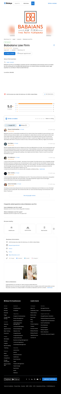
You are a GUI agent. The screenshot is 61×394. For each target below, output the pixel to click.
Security (23, 386)
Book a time (33, 315)
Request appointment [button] (14, 245)
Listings (5, 308)
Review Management (18, 318)
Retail (14, 370)
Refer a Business (44, 331)
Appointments (7, 328)
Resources (33, 317)
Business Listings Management (20, 340)
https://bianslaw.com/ (14, 255)
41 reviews (15, 48)
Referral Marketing (17, 328)
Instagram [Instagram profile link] (35, 258)
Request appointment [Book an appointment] (24, 53)
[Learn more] (30, 272)
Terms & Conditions (8, 386)
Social (5, 326)
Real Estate (16, 368)
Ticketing (6, 347)
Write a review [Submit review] (9, 53)
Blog (32, 319)
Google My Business (18, 335)
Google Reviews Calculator (47, 316)
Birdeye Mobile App (7, 364)
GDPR (27, 386)
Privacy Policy (17, 386)
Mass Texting (7, 331)
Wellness (15, 372)
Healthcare (16, 356)
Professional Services (46, 310)
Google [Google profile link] (11, 258)
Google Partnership (6, 361)
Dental (15, 352)
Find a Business (44, 325)
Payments (6, 333)
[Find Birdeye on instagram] (34, 379)
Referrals (6, 312)
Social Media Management (19, 344)
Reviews (6, 310)
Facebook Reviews (17, 337)
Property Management (18, 363)
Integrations (7, 358)
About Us (33, 308)
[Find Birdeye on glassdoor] (40, 379)
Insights (6, 343)
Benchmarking (7, 345)
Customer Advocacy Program (47, 334)
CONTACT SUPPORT (49, 379)
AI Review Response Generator (48, 318)
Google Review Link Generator (48, 320)
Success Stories (34, 328)
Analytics (6, 355)
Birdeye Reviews (34, 330)
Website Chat (16, 331)
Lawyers (19, 39)
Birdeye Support (44, 329)
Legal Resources (34, 335)
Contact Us (33, 337)
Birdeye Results (34, 333)
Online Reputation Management (17, 323)
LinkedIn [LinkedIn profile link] (26, 258)
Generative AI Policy (41, 386)
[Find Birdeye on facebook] (26, 379)
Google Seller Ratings (7, 318)
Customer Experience (18, 342)
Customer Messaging (18, 326)
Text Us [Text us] (10, 248)
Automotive (16, 350)
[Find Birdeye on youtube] (37, 379)
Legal (14, 39)
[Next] (54, 229)
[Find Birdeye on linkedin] (32, 379)
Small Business (16, 308)
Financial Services (17, 354)
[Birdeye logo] (8, 3)
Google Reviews (17, 333)
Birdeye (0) (22, 125)
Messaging (6, 338)
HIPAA (30, 386)
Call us (10, 251)
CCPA (34, 386)
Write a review (52, 3)
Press (32, 321)
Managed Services (45, 308)
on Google (22, 129)
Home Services (16, 359)
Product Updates (34, 324)
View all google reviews (29, 195)
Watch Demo (34, 312)
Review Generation (17, 320)
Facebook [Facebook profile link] (19, 258)
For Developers (44, 327)
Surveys (6, 341)
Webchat (6, 324)
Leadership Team (35, 310)
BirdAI (5, 353)
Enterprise (15, 310)
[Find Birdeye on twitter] (29, 379)
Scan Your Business (45, 322)
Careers (32, 326)
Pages (5, 315)
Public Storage (16, 366)
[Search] (32, 3)
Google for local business (19, 316)
